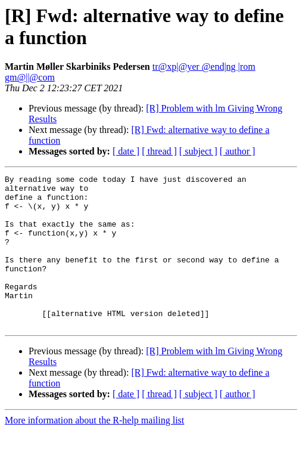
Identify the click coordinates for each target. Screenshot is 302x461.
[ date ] (126, 151)
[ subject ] (198, 151)
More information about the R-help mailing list (94, 450)
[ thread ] (159, 151)
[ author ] (238, 151)
